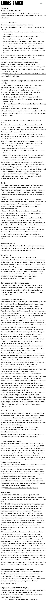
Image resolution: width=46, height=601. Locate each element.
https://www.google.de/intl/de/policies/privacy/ (21, 488)
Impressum (24, 600)
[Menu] (41, 3)
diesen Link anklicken (24, 397)
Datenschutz (33, 600)
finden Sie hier (33, 436)
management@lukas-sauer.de (11, 597)
